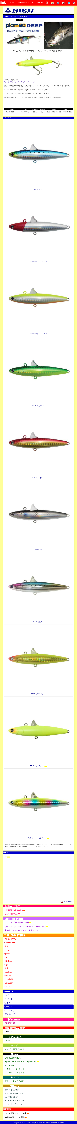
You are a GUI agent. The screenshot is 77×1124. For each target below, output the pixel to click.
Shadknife (9, 979)
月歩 (7, 950)
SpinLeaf (9, 983)
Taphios (8, 1032)
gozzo (7, 954)
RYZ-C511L (10, 1065)
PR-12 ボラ (38, 550)
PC (33, 2)
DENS (7, 1040)
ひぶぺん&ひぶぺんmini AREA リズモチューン (25, 926)
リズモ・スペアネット (15, 1072)
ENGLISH (40, 2)
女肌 (7, 968)
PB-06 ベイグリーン (38, 406)
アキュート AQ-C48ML (15, 1081)
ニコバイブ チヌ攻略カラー (17, 922)
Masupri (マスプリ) (13, 914)
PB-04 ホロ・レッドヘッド (38, 262)
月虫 (7, 946)
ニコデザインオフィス (9, 16)
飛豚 (7, 965)
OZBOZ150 (10, 1023)
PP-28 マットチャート (37, 766)
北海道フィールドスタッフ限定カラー (21, 930)
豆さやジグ (10, 1014)
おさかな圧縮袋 (12, 1090)
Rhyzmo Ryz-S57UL (14, 910)
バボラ (8, 995)
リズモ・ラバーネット (15, 1069)
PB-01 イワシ (38, 190)
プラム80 (9, 1007)
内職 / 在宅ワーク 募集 (15, 1117)
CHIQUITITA (10, 939)
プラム (8, 1003)
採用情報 (7, 1109)
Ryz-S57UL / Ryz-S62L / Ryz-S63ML (21, 1061)
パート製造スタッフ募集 (16, 1113)
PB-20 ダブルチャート (38, 694)
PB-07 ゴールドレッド (38, 478)
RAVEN (8, 976)
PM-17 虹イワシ (38, 622)
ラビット (9, 999)
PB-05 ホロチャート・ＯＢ (38, 334)
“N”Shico (8, 961)
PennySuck (10, 943)
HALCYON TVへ (67, 901)
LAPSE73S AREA (13, 1058)
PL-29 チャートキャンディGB (37, 838)
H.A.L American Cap (14, 1093)
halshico (8, 972)
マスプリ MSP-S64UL (14, 1049)
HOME (12, 2)
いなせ (8, 957)
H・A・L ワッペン (13, 1104)
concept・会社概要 (23, 2)
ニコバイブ (10, 1011)
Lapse (7, 986)
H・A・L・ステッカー (14, 1100)
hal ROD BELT (11, 1097)
